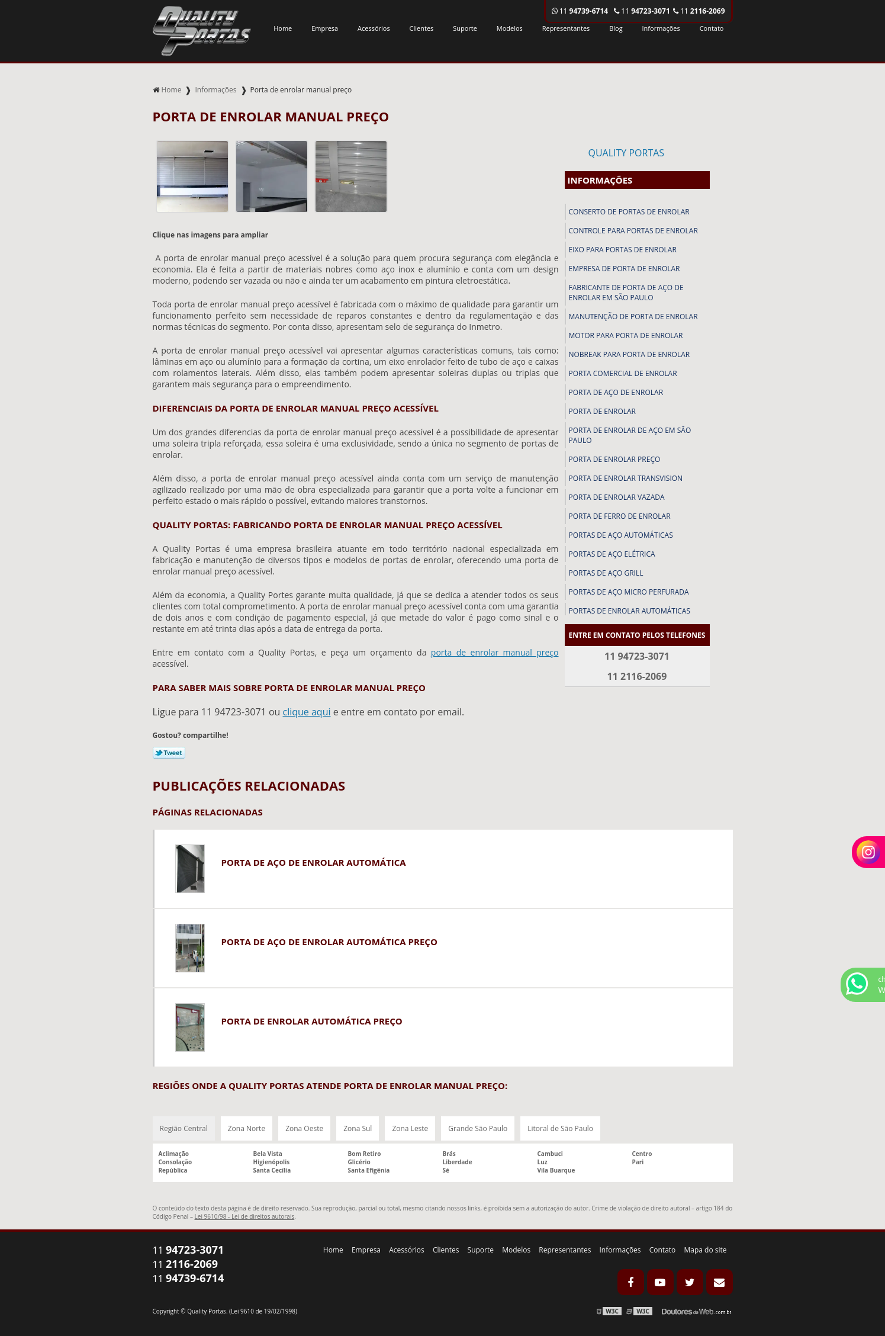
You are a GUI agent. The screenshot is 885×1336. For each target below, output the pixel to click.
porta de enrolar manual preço (495, 652)
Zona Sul (357, 1128)
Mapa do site (705, 1250)
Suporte (465, 28)
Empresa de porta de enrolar (624, 269)
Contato (712, 28)
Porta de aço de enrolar (616, 392)
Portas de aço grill (606, 573)
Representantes (566, 28)
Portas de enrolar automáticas (630, 611)
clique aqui (306, 711)
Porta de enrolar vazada (617, 497)
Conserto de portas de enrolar (629, 212)
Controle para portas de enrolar (633, 231)
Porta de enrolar (602, 411)
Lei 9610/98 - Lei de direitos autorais (245, 1216)
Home (282, 28)
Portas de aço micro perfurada (629, 592)
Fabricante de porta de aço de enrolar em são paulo (626, 292)
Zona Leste (410, 1128)
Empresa (324, 28)
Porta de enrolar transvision (626, 478)
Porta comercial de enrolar (623, 373)
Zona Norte (246, 1128)
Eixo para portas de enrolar (623, 250)
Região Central (184, 1128)
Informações (661, 28)
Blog (615, 28)
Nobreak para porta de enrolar (629, 354)
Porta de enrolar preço (615, 459)
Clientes (422, 28)
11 (699, 11)
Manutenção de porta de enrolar (633, 316)
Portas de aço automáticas (621, 535)
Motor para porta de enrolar (626, 335)
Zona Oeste (304, 1128)
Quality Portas (626, 152)
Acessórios (374, 28)
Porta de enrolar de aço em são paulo (630, 435)
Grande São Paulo (477, 1128)
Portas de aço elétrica (612, 554)
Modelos (510, 28)
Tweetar (169, 753)
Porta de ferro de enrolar (620, 516)
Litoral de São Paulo (560, 1128)
